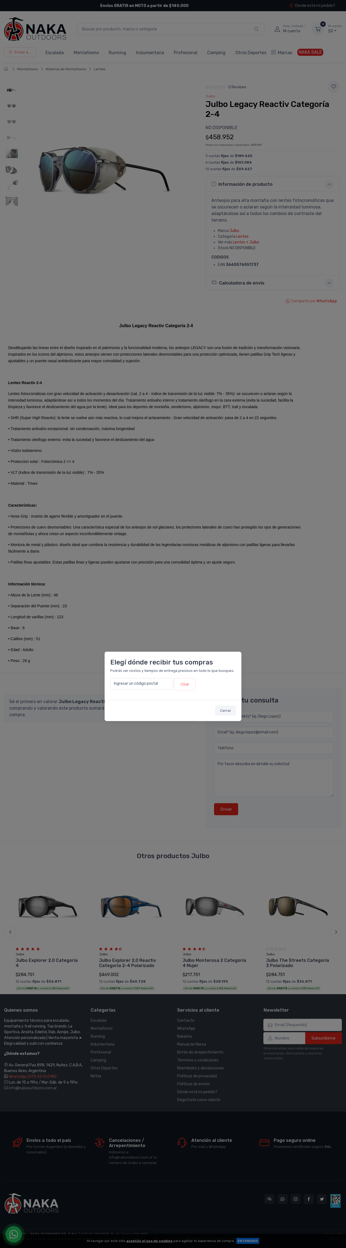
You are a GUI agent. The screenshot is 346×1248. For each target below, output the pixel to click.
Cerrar (225, 711)
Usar (184, 684)
